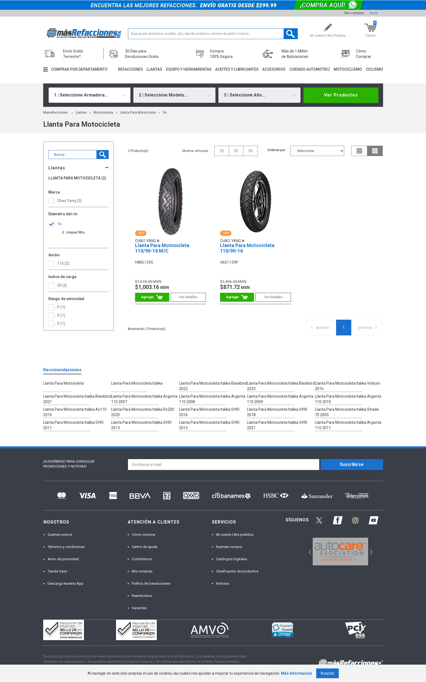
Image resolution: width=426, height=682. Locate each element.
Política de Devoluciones (151, 583)
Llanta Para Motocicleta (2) (77, 178)
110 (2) (63, 263)
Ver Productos (341, 95)
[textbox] (213, 33)
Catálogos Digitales (231, 559)
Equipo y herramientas (189, 69)
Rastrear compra (229, 547)
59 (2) (62, 285)
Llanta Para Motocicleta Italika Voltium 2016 (347, 386)
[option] (340, 551)
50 (250, 151)
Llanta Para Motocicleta (138, 112)
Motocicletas (103, 112)
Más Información (296, 673)
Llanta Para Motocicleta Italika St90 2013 (141, 425)
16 (164, 112)
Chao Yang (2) (69, 200)
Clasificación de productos (237, 571)
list (359, 151)
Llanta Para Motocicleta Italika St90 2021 (277, 425)
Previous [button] (308, 551)
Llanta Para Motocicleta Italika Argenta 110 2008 (212, 399)
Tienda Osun (57, 571)
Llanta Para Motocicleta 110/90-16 (247, 248)
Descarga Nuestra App (65, 583)
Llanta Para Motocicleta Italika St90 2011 (73, 425)
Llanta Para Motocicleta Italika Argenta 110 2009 (280, 399)
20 (222, 151)
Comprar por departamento (79, 69)
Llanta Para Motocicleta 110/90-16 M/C (162, 248)
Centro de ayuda (144, 547)
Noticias (222, 583)
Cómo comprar (143, 534)
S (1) (61, 315)
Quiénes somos (60, 534)
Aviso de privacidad (63, 559)
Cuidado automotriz (309, 69)
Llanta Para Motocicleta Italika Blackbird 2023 (281, 386)
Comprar (152, 297)
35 (236, 151)
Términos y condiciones (66, 547)
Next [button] (370, 551)
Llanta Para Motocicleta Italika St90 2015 (209, 425)
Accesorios (274, 69)
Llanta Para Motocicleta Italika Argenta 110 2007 (144, 399)
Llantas (154, 69)
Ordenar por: (276, 150)
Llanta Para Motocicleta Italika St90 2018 (277, 412)
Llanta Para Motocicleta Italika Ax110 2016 (74, 412)
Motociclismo (348, 69)
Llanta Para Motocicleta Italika (136, 383)
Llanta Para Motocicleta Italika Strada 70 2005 (347, 412)
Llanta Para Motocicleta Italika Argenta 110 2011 (348, 425)
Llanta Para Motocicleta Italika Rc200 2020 (142, 412)
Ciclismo (374, 69)
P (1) (61, 307)
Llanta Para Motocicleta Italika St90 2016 (209, 412)
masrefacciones (55, 112)
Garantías (139, 608)
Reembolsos (142, 596)
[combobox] (90, 95)
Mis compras (354, 13)
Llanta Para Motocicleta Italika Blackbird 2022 (213, 386)
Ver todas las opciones (73, 232)
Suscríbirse (352, 464)
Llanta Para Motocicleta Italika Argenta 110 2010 (348, 399)
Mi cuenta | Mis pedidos (234, 534)
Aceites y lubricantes (237, 69)
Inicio (373, 13)
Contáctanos (142, 559)
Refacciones (130, 69)
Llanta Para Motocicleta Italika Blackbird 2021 (77, 399)
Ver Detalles (188, 297)
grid (375, 151)
